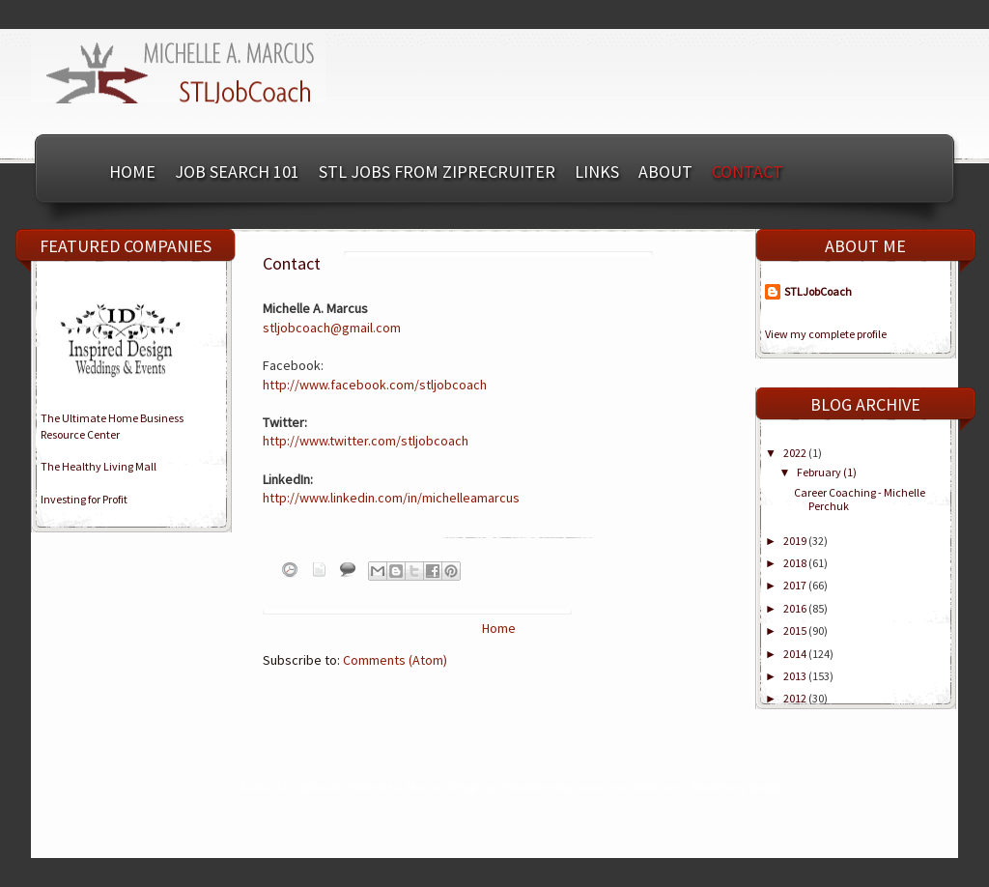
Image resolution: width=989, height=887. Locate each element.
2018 (795, 563)
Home (132, 171)
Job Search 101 (237, 171)
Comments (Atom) (395, 660)
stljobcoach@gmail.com (332, 327)
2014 (795, 653)
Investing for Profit (84, 499)
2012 (795, 698)
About (665, 171)
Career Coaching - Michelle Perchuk (859, 499)
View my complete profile (826, 334)
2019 (795, 540)
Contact (747, 171)
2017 (795, 585)
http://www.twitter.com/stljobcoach (365, 440)
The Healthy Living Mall (98, 466)
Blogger (766, 787)
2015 (795, 630)
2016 (795, 608)
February (820, 472)
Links (597, 171)
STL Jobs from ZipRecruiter (437, 171)
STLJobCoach (818, 291)
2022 (795, 452)
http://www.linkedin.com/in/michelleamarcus (391, 497)
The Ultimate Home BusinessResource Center (112, 426)
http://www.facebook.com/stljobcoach (375, 384)
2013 (795, 676)
